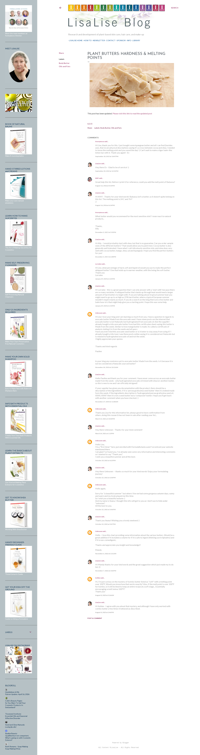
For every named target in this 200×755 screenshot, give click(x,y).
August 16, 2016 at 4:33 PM (105, 186)
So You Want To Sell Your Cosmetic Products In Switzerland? (15, 705)
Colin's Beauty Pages (13, 701)
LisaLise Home (75, 40)
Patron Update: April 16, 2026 (17, 694)
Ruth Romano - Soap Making (16, 746)
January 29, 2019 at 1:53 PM (105, 306)
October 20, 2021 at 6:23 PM (105, 460)
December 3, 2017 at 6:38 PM (105, 257)
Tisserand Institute (13, 714)
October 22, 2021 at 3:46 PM (105, 509)
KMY (97, 178)
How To (87, 40)
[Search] (174, 8)
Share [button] (61, 53)
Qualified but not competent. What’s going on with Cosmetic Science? (18, 738)
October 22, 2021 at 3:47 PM (105, 524)
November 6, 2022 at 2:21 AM (105, 554)
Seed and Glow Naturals (15, 725)
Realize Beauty (11, 733)
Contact (109, 40)
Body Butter (64, 63)
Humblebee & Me (12, 692)
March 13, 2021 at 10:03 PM (105, 419)
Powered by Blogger (118, 742)
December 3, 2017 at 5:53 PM (105, 232)
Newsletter (98, 40)
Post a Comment (94, 618)
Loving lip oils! (11, 727)
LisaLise (98, 163)
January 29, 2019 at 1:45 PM (105, 279)
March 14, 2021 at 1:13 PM (104, 433)
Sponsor (120, 40)
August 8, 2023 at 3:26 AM (104, 595)
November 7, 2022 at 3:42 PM (105, 571)
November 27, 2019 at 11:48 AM (106, 402)
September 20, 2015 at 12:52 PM (106, 171)
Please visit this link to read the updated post (132, 113)
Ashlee (97, 578)
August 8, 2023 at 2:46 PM (104, 612)
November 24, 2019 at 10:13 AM (106, 367)
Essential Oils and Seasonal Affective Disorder (16, 717)
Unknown (98, 313)
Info (128, 40)
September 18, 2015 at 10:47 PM (106, 156)
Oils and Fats (64, 66)
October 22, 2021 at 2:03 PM (105, 478)
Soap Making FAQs (12, 749)
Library (135, 40)
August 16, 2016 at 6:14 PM (105, 205)
